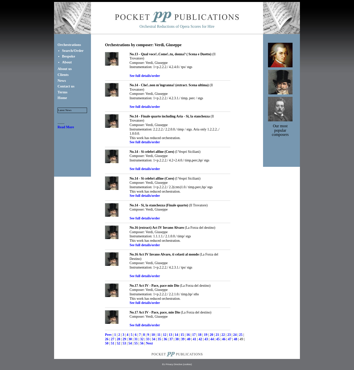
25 (240, 335)
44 (212, 339)
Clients (63, 75)
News (62, 81)
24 (234, 335)
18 (200, 335)
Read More (66, 127)
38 (177, 339)
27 (112, 339)
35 (159, 339)
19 (205, 335)
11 (159, 335)
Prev (108, 335)
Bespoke (68, 56)
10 (153, 335)
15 (182, 335)
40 (188, 339)
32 (142, 339)
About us (65, 69)
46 (223, 339)
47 (229, 339)
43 (206, 339)
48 (235, 339)
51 (112, 343)
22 (223, 335)
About (67, 62)
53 (124, 343)
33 (147, 339)
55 (136, 343)
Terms (62, 92)
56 (142, 343)
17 (194, 335)
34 (153, 339)
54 (130, 343)
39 (183, 339)
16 (188, 335)
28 (118, 339)
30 (130, 339)
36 (165, 339)
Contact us (66, 86)
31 (136, 339)
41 (194, 339)
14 (176, 335)
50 (106, 343)
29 (124, 339)
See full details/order (145, 76)
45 (218, 339)
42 (200, 339)
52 (118, 343)
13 (170, 335)
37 (171, 339)
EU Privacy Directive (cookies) (177, 364)
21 (217, 335)
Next (149, 343)
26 (106, 339)
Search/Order (73, 51)
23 (229, 335)
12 (164, 335)
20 (211, 335)
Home (62, 98)
